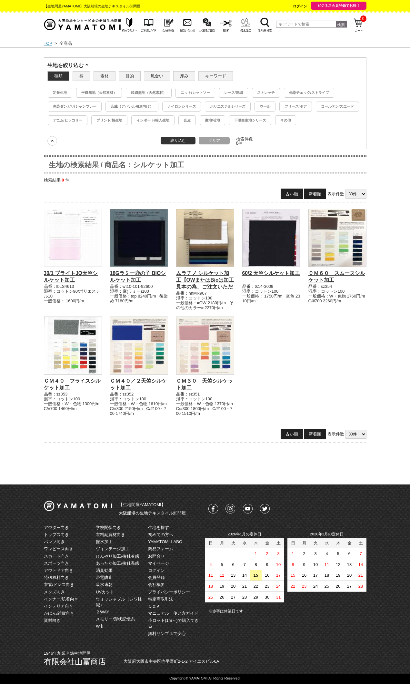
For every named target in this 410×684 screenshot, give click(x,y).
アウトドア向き (58, 570)
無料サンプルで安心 (167, 633)
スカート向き (56, 556)
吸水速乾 (104, 584)
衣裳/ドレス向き (59, 584)
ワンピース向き (58, 548)
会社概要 (156, 584)
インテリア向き (58, 606)
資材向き (52, 620)
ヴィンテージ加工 (112, 548)
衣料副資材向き (110, 534)
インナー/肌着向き (61, 599)
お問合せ (156, 556)
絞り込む (178, 140)
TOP (48, 43)
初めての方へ (160, 534)
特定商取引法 (160, 599)
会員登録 (156, 577)
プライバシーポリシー (169, 592)
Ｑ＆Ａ (154, 606)
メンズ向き (54, 592)
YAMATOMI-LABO (165, 541)
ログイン (300, 6)
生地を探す (158, 527)
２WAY (102, 612)
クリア (214, 140)
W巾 (100, 626)
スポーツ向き (56, 563)
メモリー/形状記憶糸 (115, 619)
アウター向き (56, 527)
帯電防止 (104, 577)
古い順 (291, 193)
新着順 (315, 193)
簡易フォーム (160, 548)
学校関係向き (108, 527)
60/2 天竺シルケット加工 (271, 273)
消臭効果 (104, 570)
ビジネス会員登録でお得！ (338, 5)
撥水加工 (104, 541)
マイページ (158, 563)
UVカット (105, 592)
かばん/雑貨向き (59, 613)
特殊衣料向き (56, 577)
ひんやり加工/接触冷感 (117, 556)
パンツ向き (54, 541)
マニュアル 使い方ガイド (173, 613)
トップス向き (56, 534)
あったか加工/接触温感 (117, 563)
